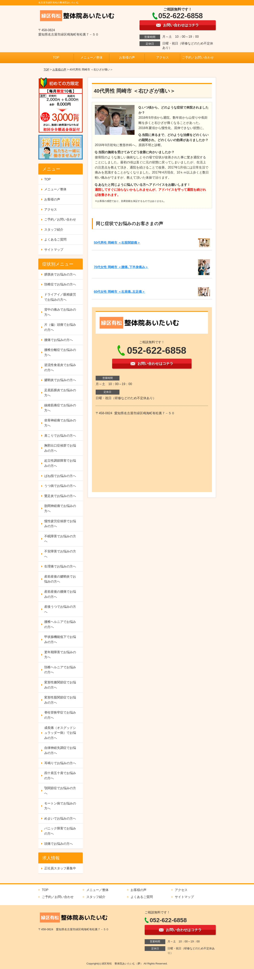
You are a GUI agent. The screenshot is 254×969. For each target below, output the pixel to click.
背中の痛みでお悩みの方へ (60, 312)
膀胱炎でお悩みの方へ (60, 274)
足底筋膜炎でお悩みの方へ (60, 392)
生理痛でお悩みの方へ (60, 566)
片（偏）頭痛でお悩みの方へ (60, 327)
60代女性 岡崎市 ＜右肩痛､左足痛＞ (119, 291)
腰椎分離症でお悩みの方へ (60, 352)
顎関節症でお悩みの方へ (60, 790)
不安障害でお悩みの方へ (60, 554)
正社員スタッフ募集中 (60, 868)
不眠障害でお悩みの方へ (60, 539)
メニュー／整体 (91, 57)
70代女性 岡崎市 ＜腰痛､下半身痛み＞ (121, 267)
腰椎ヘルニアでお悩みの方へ (60, 624)
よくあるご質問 (55, 239)
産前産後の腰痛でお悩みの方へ (60, 594)
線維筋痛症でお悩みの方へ (60, 408)
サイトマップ (53, 249)
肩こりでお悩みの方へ (60, 435)
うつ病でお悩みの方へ (60, 485)
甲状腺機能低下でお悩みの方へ (60, 639)
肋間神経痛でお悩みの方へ (60, 508)
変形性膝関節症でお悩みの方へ (60, 685)
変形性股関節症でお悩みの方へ (60, 700)
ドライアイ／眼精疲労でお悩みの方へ (60, 297)
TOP (56, 57)
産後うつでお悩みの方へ (60, 609)
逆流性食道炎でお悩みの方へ (60, 367)
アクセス (162, 57)
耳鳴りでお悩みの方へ (60, 763)
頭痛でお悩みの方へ (58, 843)
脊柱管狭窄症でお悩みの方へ (60, 715)
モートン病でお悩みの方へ (60, 806)
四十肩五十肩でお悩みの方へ (60, 775)
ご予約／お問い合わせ (198, 57)
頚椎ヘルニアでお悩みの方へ (60, 670)
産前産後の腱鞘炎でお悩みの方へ (60, 579)
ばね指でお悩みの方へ (60, 476)
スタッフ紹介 (53, 229)
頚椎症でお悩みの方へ (60, 284)
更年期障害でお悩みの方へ (60, 654)
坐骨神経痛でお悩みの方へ (60, 423)
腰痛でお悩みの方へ (58, 340)
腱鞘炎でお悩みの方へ (60, 380)
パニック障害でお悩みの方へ (60, 831)
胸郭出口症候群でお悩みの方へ (60, 448)
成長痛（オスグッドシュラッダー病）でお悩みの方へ (60, 733)
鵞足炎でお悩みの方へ (60, 496)
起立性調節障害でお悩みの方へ (60, 463)
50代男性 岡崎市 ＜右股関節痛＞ (117, 242)
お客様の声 (127, 57)
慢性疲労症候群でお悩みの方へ (60, 523)
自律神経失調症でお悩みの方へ (60, 750)
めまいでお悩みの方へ (60, 818)
